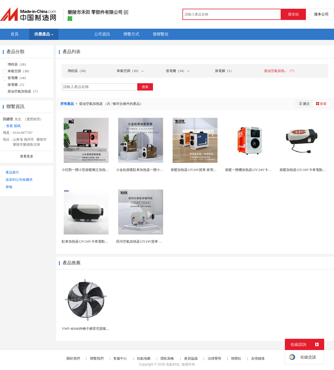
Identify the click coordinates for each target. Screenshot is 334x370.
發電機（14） (18, 78)
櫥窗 (321, 103)
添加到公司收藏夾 (19, 180)
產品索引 (12, 172)
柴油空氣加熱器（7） (24, 91)
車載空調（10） (19, 71)
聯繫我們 (97, 358)
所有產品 (67, 104)
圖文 (304, 103)
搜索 (145, 87)
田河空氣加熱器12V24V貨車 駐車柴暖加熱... (149, 241)
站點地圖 (143, 358)
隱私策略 (167, 358)
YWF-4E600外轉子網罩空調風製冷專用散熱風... (97, 329)
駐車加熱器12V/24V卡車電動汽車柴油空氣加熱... (98, 241)
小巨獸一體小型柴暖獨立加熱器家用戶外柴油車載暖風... (103, 170)
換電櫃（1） (17, 85)
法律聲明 (214, 358)
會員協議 (191, 358)
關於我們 (73, 358)
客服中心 (120, 358)
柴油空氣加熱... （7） (280, 71)
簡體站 (236, 358)
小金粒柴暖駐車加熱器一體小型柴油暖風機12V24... (154, 170)
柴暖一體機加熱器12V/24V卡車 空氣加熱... (256, 170)
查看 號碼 (13, 126)
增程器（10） (18, 64)
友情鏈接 (258, 358)
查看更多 (26, 156)
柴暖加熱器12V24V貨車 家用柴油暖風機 (200, 170)
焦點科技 (173, 364)
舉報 (9, 187)
